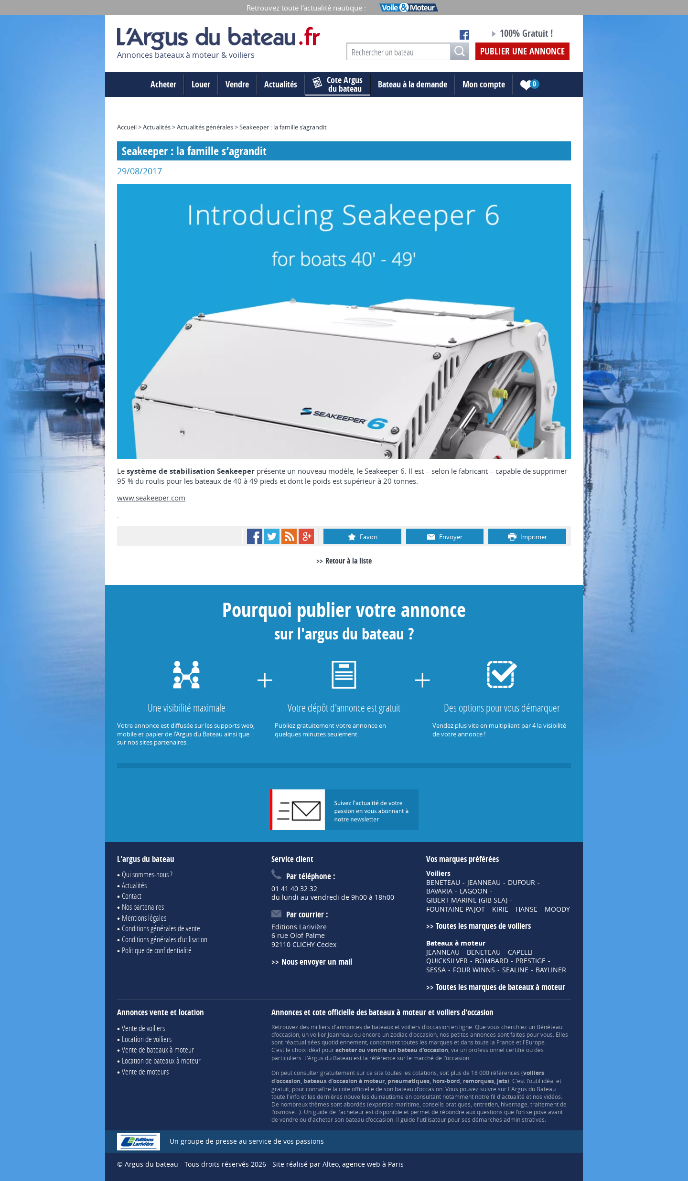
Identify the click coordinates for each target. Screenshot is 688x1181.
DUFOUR (521, 882)
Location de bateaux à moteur (161, 1060)
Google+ (306, 536)
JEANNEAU (484, 882)
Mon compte (483, 84)
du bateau (337, 84)
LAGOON (474, 891)
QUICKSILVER (447, 961)
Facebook (254, 536)
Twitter (272, 536)
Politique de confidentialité (157, 950)
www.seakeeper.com (151, 497)
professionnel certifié (496, 1049)
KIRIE (500, 909)
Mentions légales (144, 917)
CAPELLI (520, 952)
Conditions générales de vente (161, 928)
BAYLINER (551, 970)
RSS (289, 536)
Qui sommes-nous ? (147, 874)
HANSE (527, 909)
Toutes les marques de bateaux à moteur (500, 986)
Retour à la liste (348, 560)
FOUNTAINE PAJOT (455, 909)
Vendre (237, 84)
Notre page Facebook (464, 35)
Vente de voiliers (143, 1027)
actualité (513, 1096)
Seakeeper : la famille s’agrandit (283, 127)
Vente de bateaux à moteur (158, 1049)
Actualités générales (205, 127)
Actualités (280, 84)
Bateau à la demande (412, 84)
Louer (201, 84)
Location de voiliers (147, 1038)
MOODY (557, 909)
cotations (424, 1072)
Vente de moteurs (145, 1071)
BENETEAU (443, 882)
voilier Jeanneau (331, 1034)
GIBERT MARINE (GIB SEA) (466, 900)
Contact (131, 895)
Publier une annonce (522, 51)
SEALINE (515, 970)
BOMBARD (491, 961)
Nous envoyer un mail (316, 961)
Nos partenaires (143, 906)
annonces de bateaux (364, 1027)
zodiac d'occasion (413, 1034)
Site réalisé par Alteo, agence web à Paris (338, 1164)
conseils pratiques (446, 1104)
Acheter (163, 84)
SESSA (436, 970)
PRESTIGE (531, 961)
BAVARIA (439, 891)
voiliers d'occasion (425, 1027)
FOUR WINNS (474, 970)
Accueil (127, 127)
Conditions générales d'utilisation (164, 939)
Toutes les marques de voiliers (483, 925)
